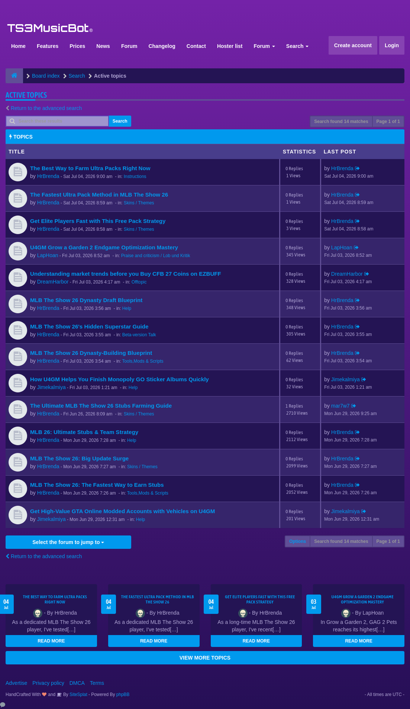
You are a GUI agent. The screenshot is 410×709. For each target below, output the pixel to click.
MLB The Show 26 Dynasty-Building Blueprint (91, 353)
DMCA (77, 683)
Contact (196, 46)
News (103, 46)
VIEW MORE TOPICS (205, 658)
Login (392, 45)
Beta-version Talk (139, 334)
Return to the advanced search (46, 108)
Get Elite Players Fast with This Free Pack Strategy (97, 221)
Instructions (135, 176)
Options (297, 541)
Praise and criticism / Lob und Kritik (155, 255)
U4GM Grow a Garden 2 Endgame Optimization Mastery (104, 247)
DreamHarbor (53, 282)
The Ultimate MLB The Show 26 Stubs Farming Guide (101, 405)
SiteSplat (77, 694)
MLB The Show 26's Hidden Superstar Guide (89, 326)
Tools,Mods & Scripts (143, 361)
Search (297, 46)
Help (126, 308)
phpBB (123, 694)
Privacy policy (48, 683)
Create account (353, 45)
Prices (77, 46)
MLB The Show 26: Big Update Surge (79, 458)
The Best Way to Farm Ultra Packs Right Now (90, 168)
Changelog (161, 46)
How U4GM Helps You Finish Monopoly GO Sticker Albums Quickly (119, 379)
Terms (97, 683)
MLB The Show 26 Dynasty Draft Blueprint (86, 300)
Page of (388, 121)
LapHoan (47, 255)
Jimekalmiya (51, 387)
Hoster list (229, 46)
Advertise (16, 683)
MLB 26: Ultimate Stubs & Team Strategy (84, 432)
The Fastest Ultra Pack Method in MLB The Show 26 (99, 194)
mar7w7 (340, 406)
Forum (129, 46)
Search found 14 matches (341, 121)
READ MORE (51, 641)
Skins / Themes (139, 202)
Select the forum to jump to (68, 542)
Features (47, 46)
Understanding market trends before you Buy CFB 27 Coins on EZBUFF (125, 274)
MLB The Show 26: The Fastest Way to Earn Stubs (97, 485)
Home (18, 46)
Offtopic (139, 282)
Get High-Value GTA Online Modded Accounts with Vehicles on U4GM (122, 511)
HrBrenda (48, 176)
